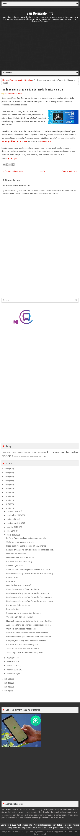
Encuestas (41, 453)
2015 (7, 679)
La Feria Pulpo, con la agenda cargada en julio (26, 538)
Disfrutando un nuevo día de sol (20, 558)
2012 (7, 691)
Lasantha (40, 832)
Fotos (74, 452)
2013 (7, 687)
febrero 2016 (12, 670)
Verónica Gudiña (68, 809)
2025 (7, 472)
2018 (7, 500)
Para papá (10, 581)
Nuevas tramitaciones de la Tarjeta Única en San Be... (29, 621)
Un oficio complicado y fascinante (21, 629)
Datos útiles (30, 453)
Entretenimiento (16, 80)
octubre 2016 (12, 519)
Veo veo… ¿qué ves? (15, 566)
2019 (7, 496)
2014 (7, 683)
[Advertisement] (40, 46)
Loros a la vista (13, 609)
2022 (7, 484)
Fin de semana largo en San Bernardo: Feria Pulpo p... (29, 593)
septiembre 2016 (14, 523)
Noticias (28, 80)
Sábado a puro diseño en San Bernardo (23, 613)
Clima (13, 453)
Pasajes (17, 456)
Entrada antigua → (70, 171)
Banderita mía (12, 577)
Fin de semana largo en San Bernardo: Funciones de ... (29, 597)
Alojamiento (6, 453)
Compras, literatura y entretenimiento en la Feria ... (27, 640)
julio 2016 (11, 531)
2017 (7, 504)
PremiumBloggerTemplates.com (59, 832)
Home (5, 80)
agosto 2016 (12, 527)
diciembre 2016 (13, 511)
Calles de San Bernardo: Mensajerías (22, 644)
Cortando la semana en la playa (20, 542)
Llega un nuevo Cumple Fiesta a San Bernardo (26, 546)
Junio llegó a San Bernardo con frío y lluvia (24, 652)
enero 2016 (12, 674)
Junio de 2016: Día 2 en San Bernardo (22, 648)
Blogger (68, 827)
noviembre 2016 (14, 515)
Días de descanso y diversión (19, 585)
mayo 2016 (11, 658)
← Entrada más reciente (12, 171)
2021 (7, 488)
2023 (7, 480)
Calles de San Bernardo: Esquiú (19, 617)
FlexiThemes (15, 832)
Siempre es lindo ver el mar (18, 605)
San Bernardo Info (40, 13)
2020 (7, 492)
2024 (7, 476)
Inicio (42, 171)
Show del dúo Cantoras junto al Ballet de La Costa (28, 569)
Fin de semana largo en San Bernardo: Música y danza (32, 89)
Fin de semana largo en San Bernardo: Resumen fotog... (30, 573)
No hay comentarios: (14, 93)
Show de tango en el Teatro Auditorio (22, 589)
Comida (20, 453)
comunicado (45, 141)
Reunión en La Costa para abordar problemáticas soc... (30, 550)
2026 (7, 469)
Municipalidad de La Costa (14, 141)
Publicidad (25, 456)
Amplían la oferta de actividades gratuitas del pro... (28, 625)
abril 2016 (11, 662)
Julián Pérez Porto (11, 812)
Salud (32, 456)
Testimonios (40, 456)
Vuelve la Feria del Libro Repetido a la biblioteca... (27, 633)
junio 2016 (11, 535)
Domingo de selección (16, 554)
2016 (7, 508)
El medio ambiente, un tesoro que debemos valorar (28, 637)
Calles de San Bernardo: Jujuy (19, 561)
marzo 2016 (12, 666)
